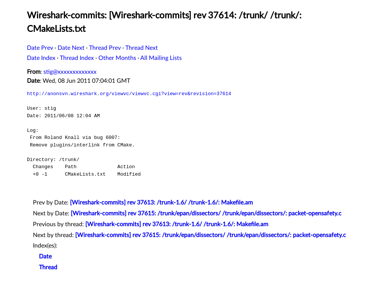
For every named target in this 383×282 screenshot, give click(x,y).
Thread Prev (105, 48)
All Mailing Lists (161, 58)
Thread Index (77, 58)
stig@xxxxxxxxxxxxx (69, 72)
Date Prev (40, 48)
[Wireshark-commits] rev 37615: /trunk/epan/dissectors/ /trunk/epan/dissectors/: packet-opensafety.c (206, 213)
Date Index (41, 58)
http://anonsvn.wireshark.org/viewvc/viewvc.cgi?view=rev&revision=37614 (129, 93)
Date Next (71, 48)
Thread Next (141, 48)
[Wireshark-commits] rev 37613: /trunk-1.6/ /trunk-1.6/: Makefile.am (161, 203)
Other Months (117, 58)
